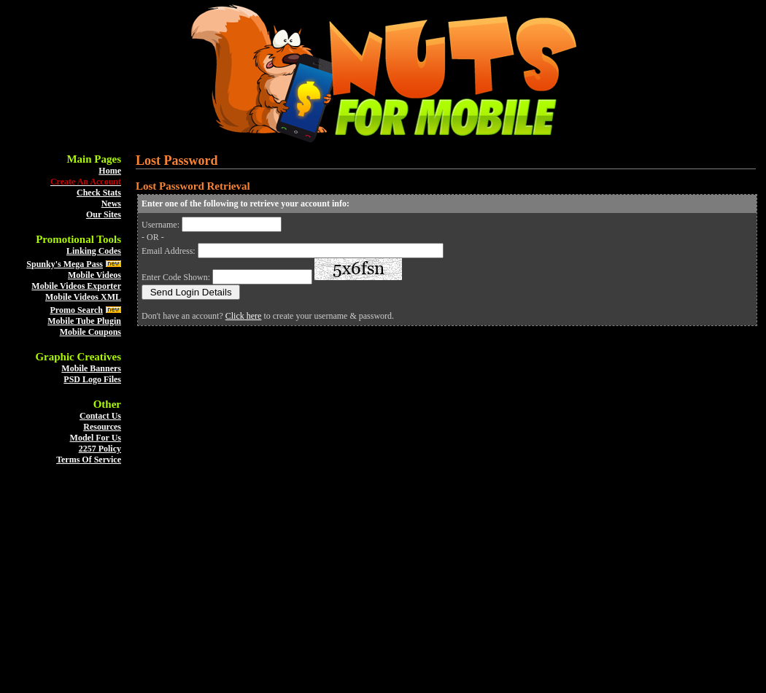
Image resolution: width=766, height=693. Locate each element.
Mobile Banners (91, 368)
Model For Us (95, 438)
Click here (243, 316)
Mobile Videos (94, 275)
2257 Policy (100, 449)
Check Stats (99, 192)
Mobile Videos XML (83, 297)
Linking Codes (93, 251)
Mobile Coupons (90, 332)
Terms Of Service (88, 459)
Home (109, 171)
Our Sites (103, 214)
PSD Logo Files (92, 379)
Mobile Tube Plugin (84, 321)
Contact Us (100, 416)
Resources (102, 427)
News (111, 203)
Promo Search (76, 310)
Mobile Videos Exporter (76, 286)
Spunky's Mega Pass (64, 264)
